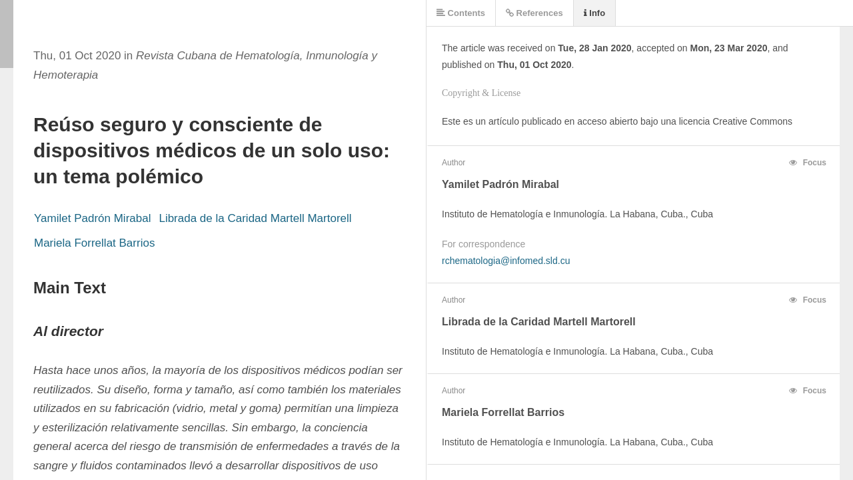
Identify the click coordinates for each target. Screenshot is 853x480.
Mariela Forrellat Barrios (94, 243)
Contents (460, 13)
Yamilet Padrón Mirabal (92, 218)
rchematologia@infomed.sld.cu (506, 260)
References (534, 13)
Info (594, 13)
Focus (807, 162)
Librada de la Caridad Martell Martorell (255, 218)
